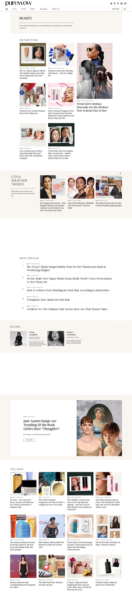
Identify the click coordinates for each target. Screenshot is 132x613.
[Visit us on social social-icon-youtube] (125, 3)
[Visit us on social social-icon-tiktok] (111, 3)
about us (55, 9)
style (14, 9)
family (32, 9)
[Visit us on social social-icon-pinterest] (115, 3)
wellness (43, 9)
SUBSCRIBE (115, 9)
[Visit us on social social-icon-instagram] (121, 3)
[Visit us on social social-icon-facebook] (118, 3)
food (23, 9)
